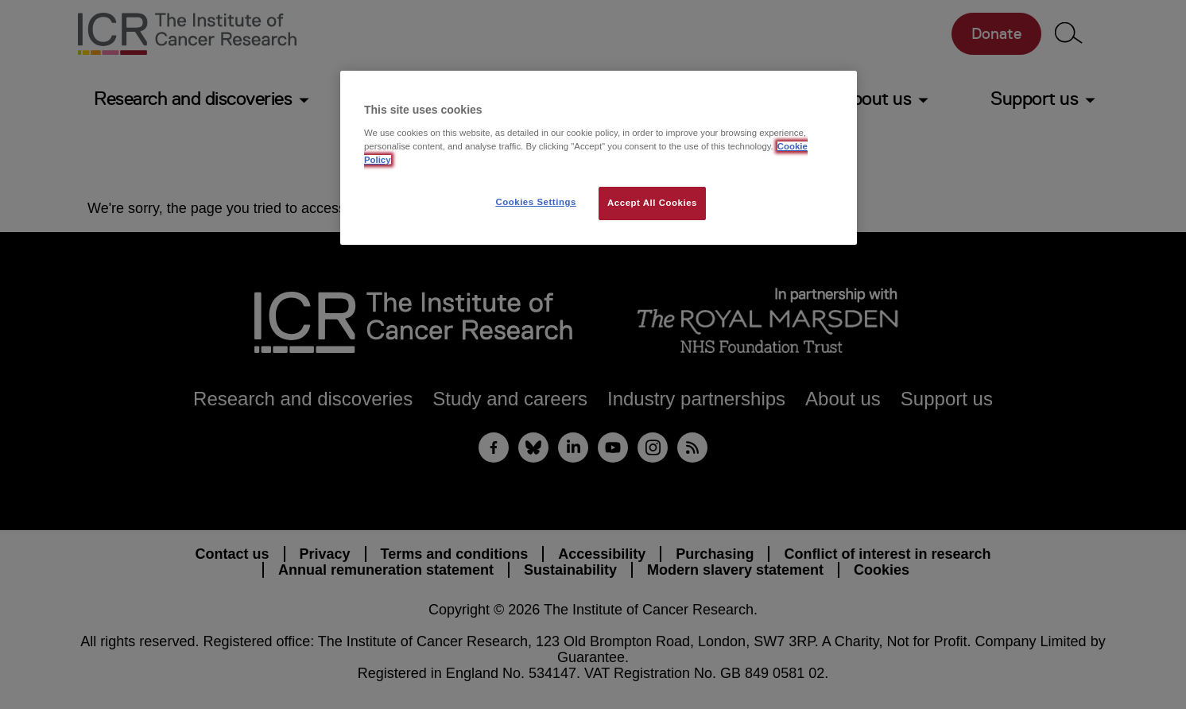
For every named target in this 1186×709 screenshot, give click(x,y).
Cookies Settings (535, 202)
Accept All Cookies (652, 202)
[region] (598, 158)
